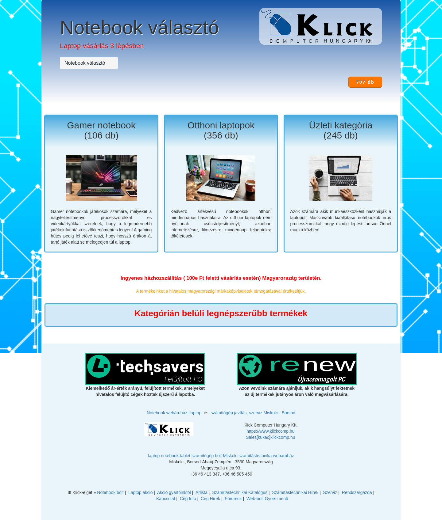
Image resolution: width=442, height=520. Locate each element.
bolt (218, 455)
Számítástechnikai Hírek (295, 492)
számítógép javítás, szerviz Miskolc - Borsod (253, 412)
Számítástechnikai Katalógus (239, 492)
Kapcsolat (165, 498)
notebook (170, 455)
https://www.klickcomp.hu (270, 431)
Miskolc (230, 455)
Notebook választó (139, 27)
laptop (154, 455)
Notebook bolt (110, 492)
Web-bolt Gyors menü (267, 498)
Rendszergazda (357, 492)
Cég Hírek (210, 498)
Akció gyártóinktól (174, 492)
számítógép (203, 455)
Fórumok (233, 498)
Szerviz (330, 492)
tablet (185, 455)
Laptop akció (140, 492)
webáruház (283, 455)
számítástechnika (255, 455)
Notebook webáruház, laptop (174, 412)
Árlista (201, 492)
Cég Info (188, 498)
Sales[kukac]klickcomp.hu (270, 437)
